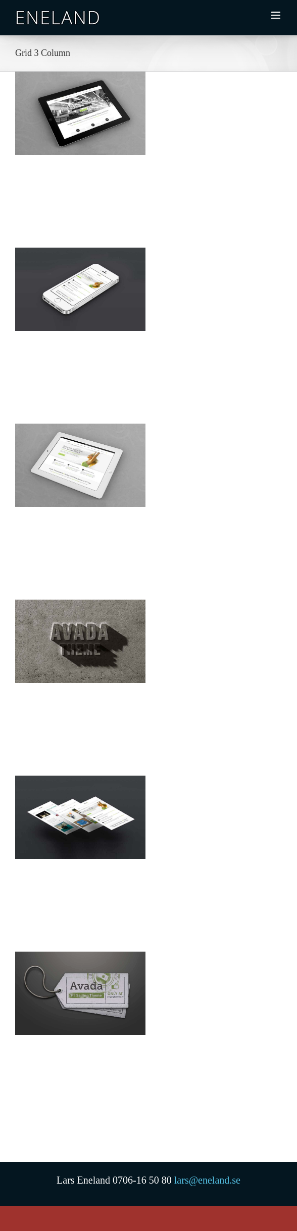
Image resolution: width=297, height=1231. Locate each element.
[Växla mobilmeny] (276, 15)
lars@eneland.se (207, 1180)
